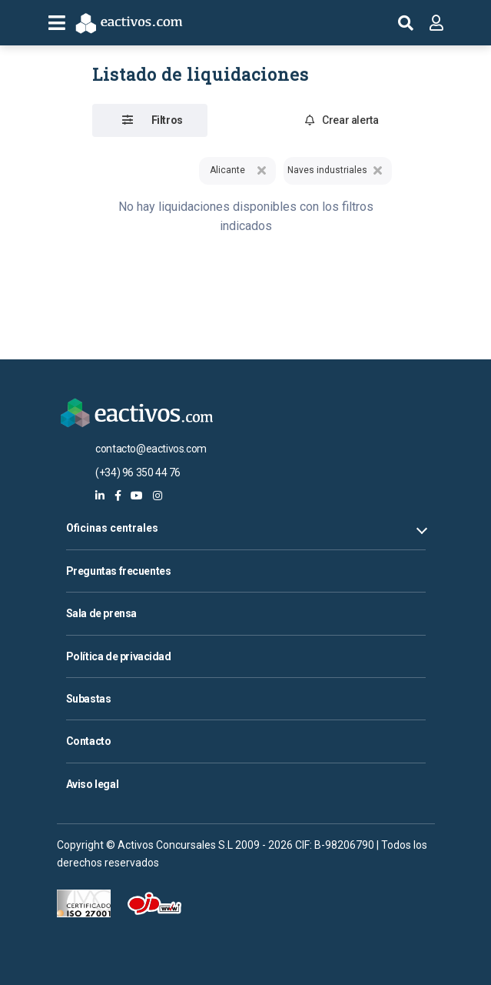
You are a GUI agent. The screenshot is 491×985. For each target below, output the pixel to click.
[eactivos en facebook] (117, 495)
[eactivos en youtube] (137, 495)
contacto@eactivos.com (151, 448)
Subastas (88, 699)
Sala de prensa (101, 613)
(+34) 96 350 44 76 (138, 472)
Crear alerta (342, 120)
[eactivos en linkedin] (100, 495)
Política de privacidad (118, 656)
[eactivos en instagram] (157, 495)
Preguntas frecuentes (118, 571)
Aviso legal (92, 784)
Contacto (88, 741)
